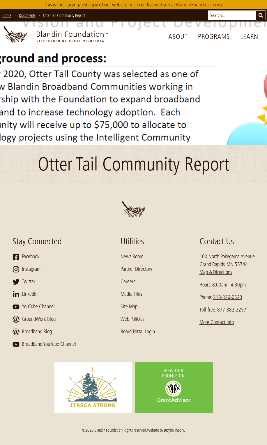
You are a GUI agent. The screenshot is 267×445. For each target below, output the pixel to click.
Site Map (129, 306)
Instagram (26, 269)
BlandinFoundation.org (199, 5)
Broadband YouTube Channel (44, 344)
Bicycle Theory (174, 430)
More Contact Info (216, 322)
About (178, 36)
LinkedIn (25, 294)
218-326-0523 (227, 297)
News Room (132, 256)
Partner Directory (136, 269)
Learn (249, 36)
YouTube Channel (34, 306)
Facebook (26, 256)
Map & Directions (215, 272)
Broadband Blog (32, 331)
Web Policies (132, 319)
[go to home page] (55, 36)
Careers (128, 281)
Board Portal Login (138, 331)
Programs (214, 36)
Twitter (24, 281)
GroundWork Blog (34, 319)
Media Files (131, 294)
